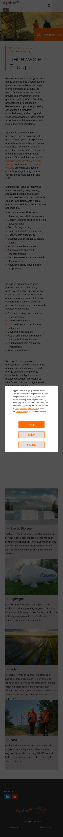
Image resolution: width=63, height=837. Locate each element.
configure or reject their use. (26, 408)
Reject (31, 434)
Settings (31, 444)
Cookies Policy (22, 411)
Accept (31, 424)
